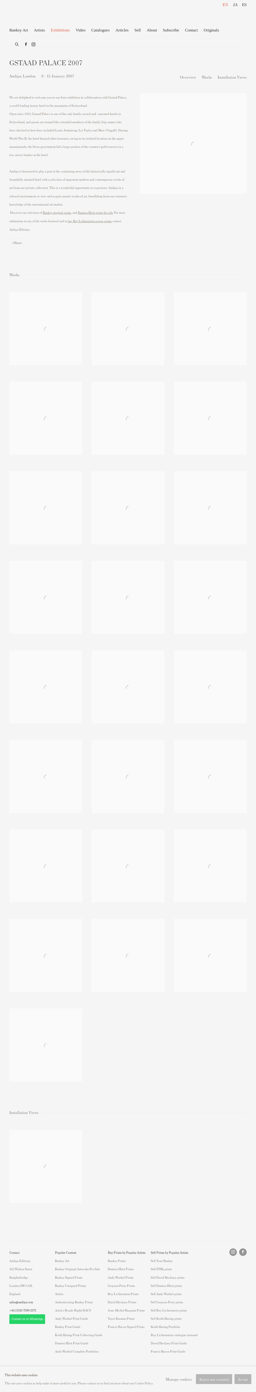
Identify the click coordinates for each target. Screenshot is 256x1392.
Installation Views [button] (232, 77)
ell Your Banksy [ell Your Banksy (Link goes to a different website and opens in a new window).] (162, 1261)
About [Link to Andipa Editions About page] (152, 30)
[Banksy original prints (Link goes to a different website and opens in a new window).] (57, 212)
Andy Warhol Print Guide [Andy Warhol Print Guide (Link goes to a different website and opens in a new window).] (71, 1318)
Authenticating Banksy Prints (74, 1302)
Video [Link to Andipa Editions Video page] (80, 30)
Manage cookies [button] (47, 1369)
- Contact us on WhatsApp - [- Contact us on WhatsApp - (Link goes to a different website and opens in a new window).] (27, 1319)
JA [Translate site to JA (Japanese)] (235, 4)
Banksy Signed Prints (69, 1277)
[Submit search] (17, 43)
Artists (59, 1294)
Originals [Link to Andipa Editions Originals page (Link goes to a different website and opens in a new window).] (211, 30)
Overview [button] (188, 77)
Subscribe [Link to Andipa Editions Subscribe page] (171, 30)
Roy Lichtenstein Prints (123, 1294)
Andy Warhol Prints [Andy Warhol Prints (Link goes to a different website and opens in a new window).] (120, 1277)
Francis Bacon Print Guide (168, 1351)
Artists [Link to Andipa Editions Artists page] (39, 30)
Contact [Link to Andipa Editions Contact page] (191, 30)
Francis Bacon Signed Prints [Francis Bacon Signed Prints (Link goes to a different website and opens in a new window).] (126, 1327)
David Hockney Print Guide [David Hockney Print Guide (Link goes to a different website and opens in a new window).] (169, 1343)
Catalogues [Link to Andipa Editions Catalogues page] (100, 30)
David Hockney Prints (122, 1302)
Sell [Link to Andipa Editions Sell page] (137, 30)
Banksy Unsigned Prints (70, 1286)
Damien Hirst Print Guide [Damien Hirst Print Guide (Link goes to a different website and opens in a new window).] (71, 1343)
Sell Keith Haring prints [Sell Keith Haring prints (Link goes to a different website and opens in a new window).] (166, 1318)
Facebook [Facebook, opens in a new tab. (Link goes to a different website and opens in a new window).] (26, 44)
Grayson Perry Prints (121, 1286)
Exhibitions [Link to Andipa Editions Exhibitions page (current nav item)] (60, 30)
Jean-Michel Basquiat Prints (126, 1310)
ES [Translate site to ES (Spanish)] (244, 4)
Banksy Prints (117, 1261)
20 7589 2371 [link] (27, 1310)
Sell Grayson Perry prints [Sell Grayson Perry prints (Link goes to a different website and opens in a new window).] (167, 1302)
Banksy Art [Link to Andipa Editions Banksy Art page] (18, 30)
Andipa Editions (25, 14)
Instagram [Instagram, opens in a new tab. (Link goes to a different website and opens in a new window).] (33, 44)
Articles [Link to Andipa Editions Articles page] (122, 30)
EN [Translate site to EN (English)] (225, 4)
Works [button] (207, 77)
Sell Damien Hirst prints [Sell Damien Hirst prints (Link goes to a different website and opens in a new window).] (166, 1286)
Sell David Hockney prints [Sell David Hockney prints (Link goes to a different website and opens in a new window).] (167, 1277)
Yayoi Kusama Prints (121, 1318)
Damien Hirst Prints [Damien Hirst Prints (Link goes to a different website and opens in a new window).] (121, 1269)
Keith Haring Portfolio (165, 1327)
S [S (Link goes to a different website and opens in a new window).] (151, 1261)
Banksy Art (62, 1261)
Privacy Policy (19, 1369)
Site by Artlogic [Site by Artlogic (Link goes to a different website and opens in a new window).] (70, 1377)
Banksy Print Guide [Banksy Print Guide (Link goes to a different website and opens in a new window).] (67, 1327)
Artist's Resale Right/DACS (73, 1310)
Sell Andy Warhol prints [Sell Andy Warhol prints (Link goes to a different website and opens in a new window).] (166, 1294)
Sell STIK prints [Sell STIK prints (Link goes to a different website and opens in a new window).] (161, 1269)
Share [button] (18, 242)
